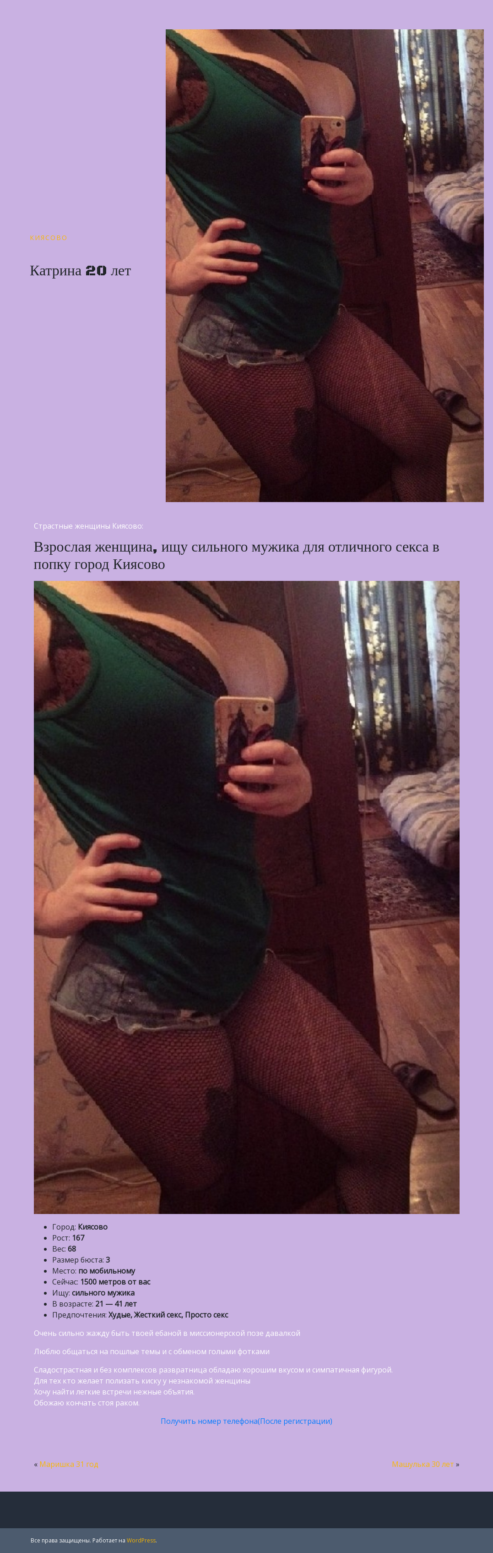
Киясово (49, 237)
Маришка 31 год (68, 1464)
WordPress (141, 1540)
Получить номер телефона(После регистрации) (246, 1421)
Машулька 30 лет (423, 1464)
